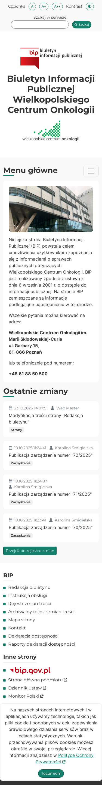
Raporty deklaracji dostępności (41, 644)
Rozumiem (51, 773)
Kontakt (17, 627)
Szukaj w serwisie (49, 17)
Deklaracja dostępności (33, 636)
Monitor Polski (26, 696)
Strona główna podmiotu (37, 679)
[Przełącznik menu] (91, 171)
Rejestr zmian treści (29, 603)
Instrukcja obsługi (27, 595)
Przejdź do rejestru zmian (30, 550)
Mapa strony (21, 619)
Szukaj (82, 24)
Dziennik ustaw (27, 688)
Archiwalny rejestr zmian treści (41, 611)
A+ (45, 6)
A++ (58, 6)
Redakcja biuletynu (29, 587)
